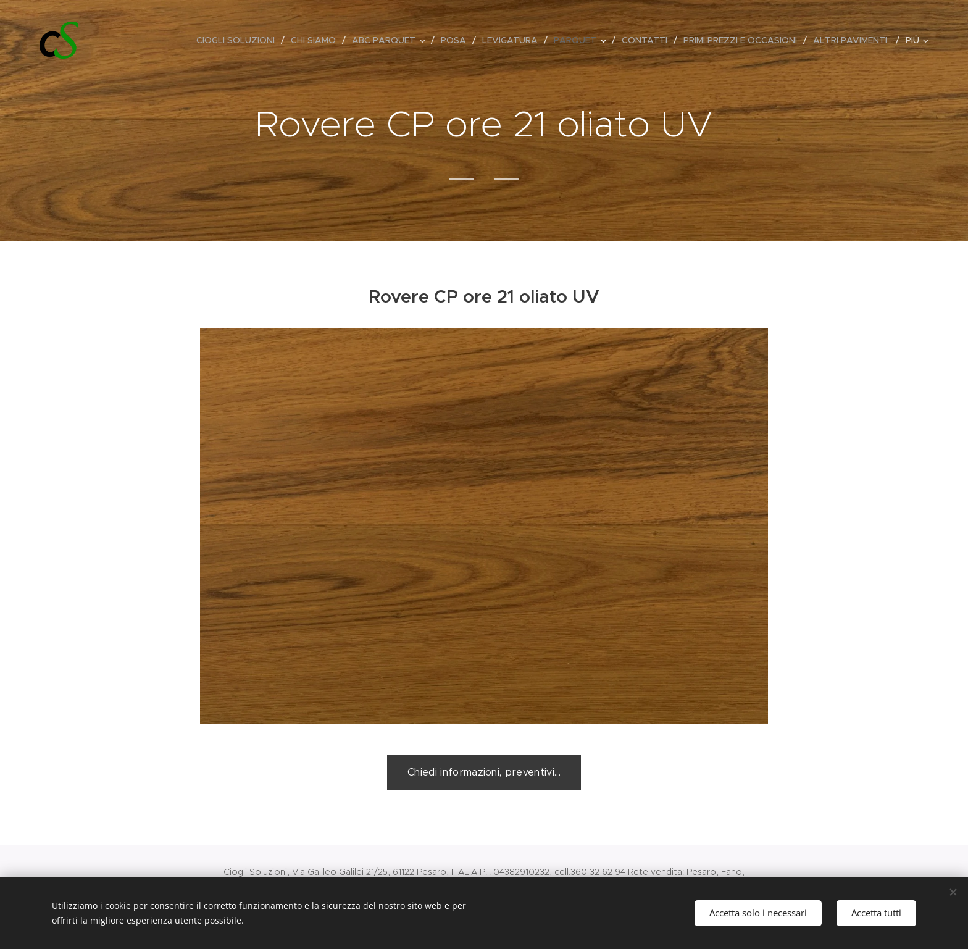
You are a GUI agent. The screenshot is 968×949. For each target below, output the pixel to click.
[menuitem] (239, 40)
